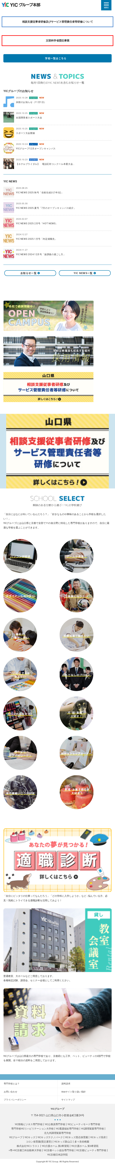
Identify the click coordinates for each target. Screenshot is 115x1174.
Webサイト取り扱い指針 (73, 1091)
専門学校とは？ (12, 1083)
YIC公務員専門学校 (55, 1124)
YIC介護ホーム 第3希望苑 (84, 1146)
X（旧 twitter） (57, 284)
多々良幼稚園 (81, 1141)
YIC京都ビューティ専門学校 (91, 1150)
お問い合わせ (10, 1091)
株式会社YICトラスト (28, 1146)
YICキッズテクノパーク (50, 1137)
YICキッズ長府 (98, 1137)
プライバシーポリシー (15, 1099)
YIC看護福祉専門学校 (67, 1128)
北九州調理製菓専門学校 (57, 1133)
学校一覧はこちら (57, 58)
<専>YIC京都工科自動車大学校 (25, 1150)
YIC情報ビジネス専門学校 (29, 1124)
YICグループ (15, 1137)
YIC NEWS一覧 (85, 273)
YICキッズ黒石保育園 (76, 1137)
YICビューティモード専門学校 (84, 1124)
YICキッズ (30, 1137)
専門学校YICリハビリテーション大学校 (32, 1128)
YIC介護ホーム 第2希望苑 (55, 1146)
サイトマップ (68, 1099)
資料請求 (65, 1083)
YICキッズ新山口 (63, 1141)
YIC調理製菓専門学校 (92, 1128)
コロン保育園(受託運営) (39, 1141)
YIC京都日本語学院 (57, 1154)
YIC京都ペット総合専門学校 (59, 1150)
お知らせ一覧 (30, 273)
